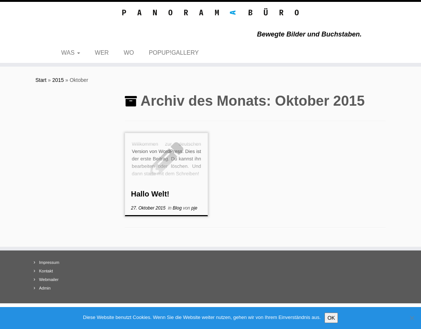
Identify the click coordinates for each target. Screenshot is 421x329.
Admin (45, 288)
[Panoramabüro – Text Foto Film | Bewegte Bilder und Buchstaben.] (210, 13)
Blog (178, 208)
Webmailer (48, 279)
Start (41, 80)
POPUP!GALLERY (174, 52)
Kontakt (46, 271)
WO (129, 52)
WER (102, 52)
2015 (58, 80)
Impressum (49, 262)
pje (194, 208)
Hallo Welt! (150, 194)
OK (331, 318)
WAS (70, 52)
